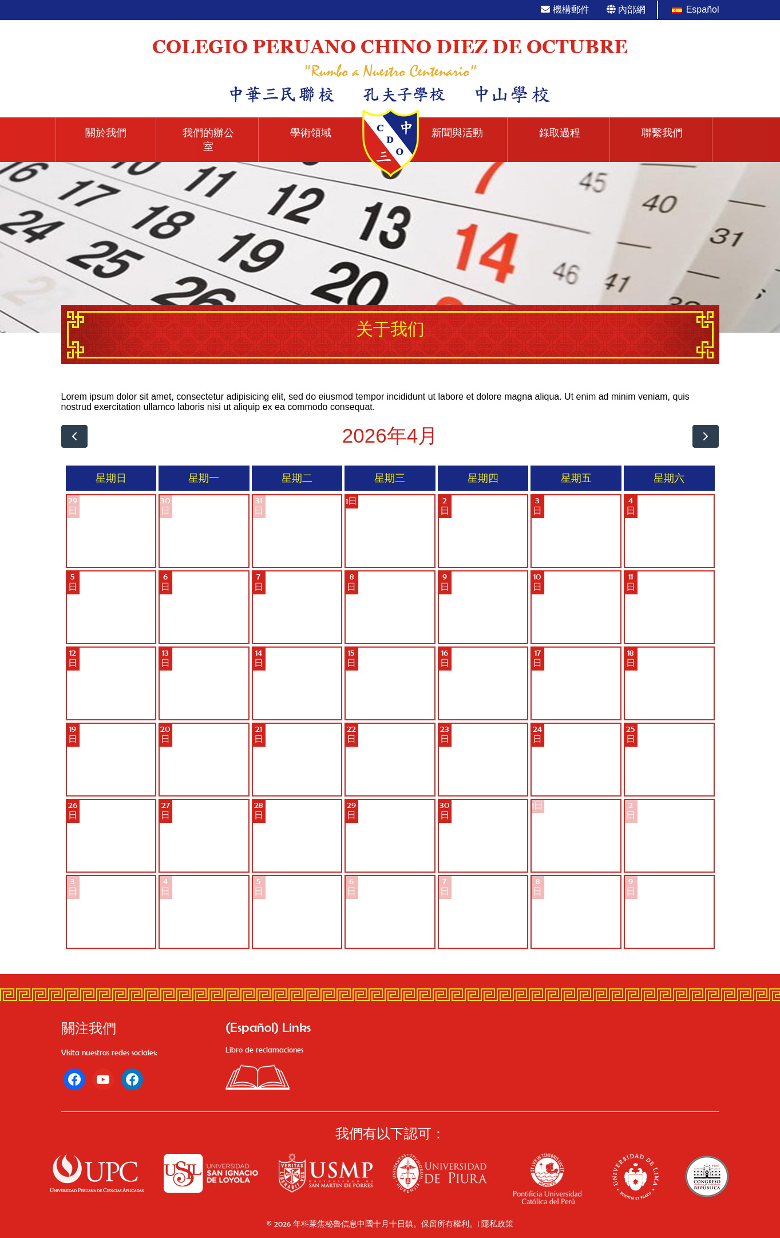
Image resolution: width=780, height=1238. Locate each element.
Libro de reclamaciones (264, 1049)
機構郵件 (565, 9)
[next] (705, 436)
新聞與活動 (457, 133)
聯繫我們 (662, 133)
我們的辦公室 (208, 139)
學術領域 (310, 133)
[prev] (74, 436)
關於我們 (105, 133)
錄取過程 (559, 133)
